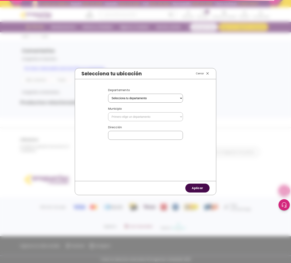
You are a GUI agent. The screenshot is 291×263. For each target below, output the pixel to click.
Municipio (115, 109)
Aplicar (197, 188)
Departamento (119, 90)
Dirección (115, 127)
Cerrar (203, 74)
